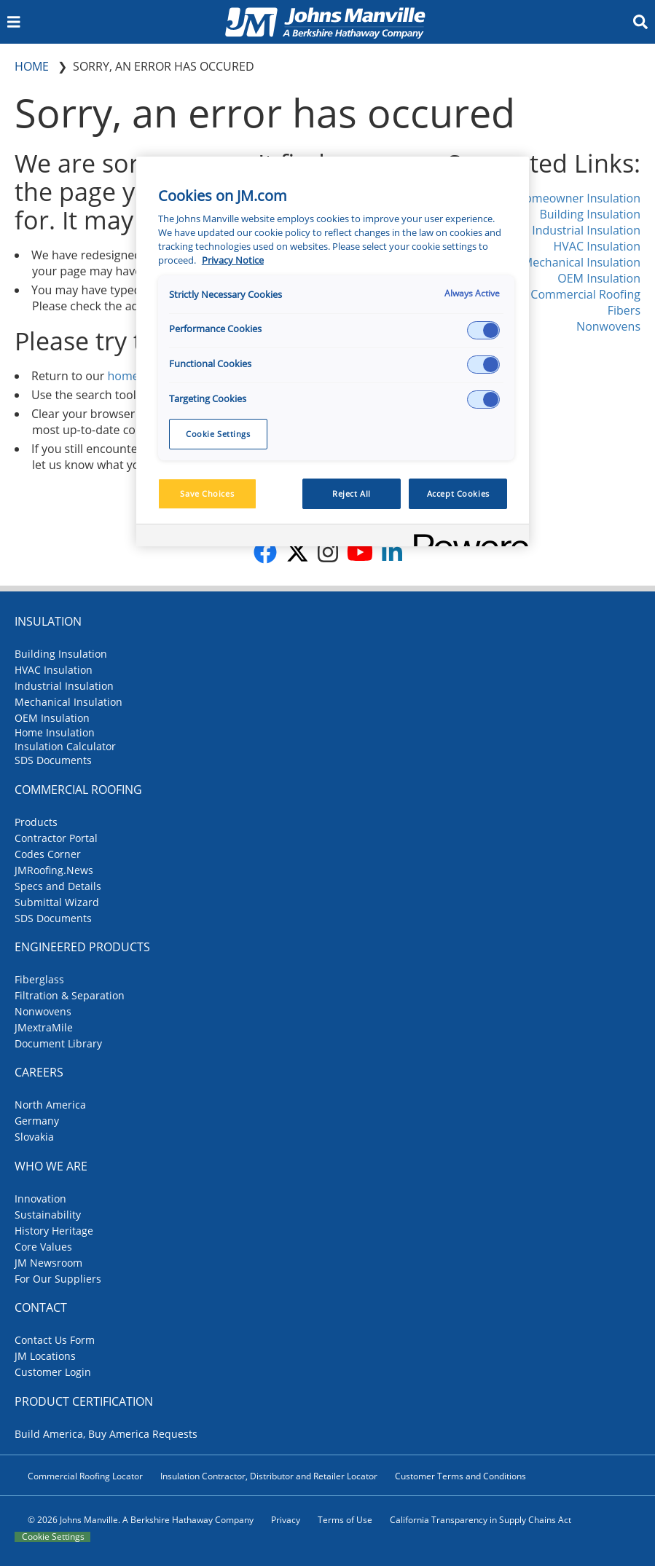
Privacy (285, 1520)
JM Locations (45, 1356)
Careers (39, 1072)
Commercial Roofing (585, 294)
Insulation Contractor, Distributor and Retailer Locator (268, 1476)
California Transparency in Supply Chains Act (480, 1520)
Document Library (58, 1043)
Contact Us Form (55, 1340)
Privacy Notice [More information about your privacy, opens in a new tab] (233, 260)
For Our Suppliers (58, 1279)
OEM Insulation (598, 278)
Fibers (624, 310)
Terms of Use (345, 1520)
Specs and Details (58, 886)
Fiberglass (39, 979)
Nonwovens (608, 326)
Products (36, 822)
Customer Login (53, 1372)
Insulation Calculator (65, 746)
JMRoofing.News (54, 870)
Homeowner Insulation (578, 198)
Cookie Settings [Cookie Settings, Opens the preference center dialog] (218, 433)
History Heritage (54, 1231)
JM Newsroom (48, 1263)
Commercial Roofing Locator (85, 1476)
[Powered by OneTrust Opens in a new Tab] (466, 537)
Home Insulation (55, 732)
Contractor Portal (56, 838)
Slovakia (34, 1137)
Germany (37, 1121)
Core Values (43, 1247)
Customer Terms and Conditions (460, 1476)
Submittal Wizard (57, 902)
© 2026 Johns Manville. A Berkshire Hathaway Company (141, 1520)
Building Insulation (589, 214)
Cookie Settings (53, 1537)
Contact (41, 1307)
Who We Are (51, 1166)
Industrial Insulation (586, 230)
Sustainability (48, 1214)
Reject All (351, 493)
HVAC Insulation (596, 246)
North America (50, 1104)
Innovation (40, 1198)
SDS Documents (53, 760)
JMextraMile (44, 1027)
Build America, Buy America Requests (106, 1434)
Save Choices (207, 493)
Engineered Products (82, 947)
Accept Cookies (458, 493)
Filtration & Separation (70, 995)
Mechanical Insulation (581, 262)
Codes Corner (48, 854)
